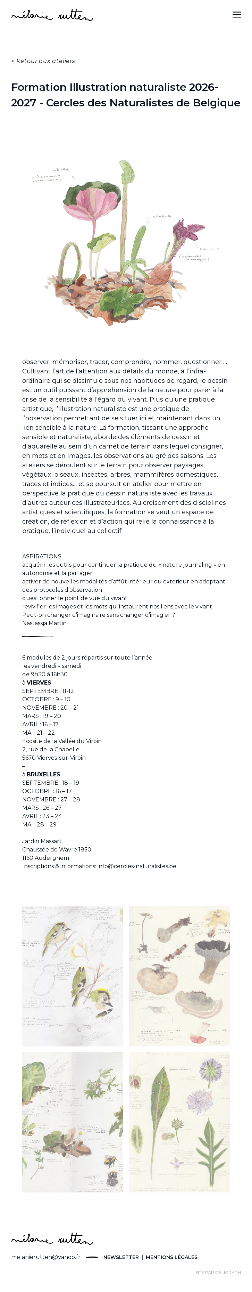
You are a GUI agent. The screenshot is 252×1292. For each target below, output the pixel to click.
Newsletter (121, 1257)
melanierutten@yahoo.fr (46, 1257)
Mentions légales (171, 1257)
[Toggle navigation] (237, 14)
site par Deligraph (218, 1272)
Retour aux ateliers (45, 61)
